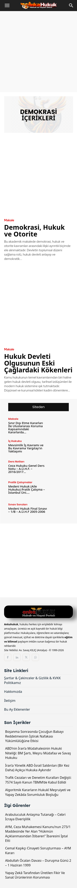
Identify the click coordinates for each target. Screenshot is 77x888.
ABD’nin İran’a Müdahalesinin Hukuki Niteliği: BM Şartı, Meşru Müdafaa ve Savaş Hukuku (38, 753)
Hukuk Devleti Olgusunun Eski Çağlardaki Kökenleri (38, 363)
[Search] (71, 5)
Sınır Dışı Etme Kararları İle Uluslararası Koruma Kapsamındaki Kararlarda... (25, 427)
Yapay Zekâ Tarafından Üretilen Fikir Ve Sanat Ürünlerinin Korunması (35, 875)
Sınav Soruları (18, 504)
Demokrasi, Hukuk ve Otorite (34, 230)
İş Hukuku (15, 441)
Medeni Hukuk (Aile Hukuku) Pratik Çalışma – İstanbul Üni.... (26, 489)
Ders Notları (16, 461)
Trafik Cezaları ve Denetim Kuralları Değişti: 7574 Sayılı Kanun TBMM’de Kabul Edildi (38, 779)
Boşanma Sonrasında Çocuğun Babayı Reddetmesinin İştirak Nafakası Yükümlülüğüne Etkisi (34, 736)
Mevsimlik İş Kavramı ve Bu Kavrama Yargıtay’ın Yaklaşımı (26, 448)
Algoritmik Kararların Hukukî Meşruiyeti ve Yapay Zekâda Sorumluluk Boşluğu (37, 792)
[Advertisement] (38, 51)
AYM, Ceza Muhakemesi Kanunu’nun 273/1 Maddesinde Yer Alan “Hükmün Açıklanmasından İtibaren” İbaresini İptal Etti (38, 834)
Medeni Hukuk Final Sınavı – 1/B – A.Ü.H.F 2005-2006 (27, 510)
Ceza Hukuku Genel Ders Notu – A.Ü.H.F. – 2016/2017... (26, 469)
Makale (9, 220)
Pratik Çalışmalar (20, 482)
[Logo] (38, 612)
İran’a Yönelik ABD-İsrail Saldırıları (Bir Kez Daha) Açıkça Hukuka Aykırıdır (37, 767)
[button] (7, 5)
